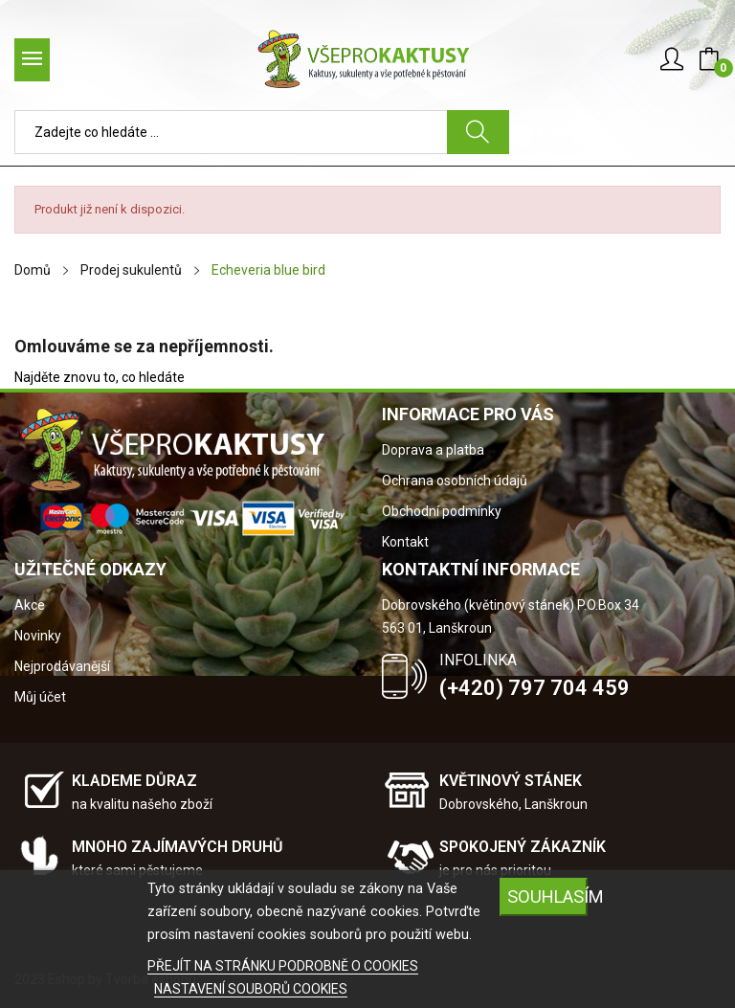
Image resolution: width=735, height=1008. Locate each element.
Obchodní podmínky (441, 511)
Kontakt (405, 541)
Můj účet (40, 697)
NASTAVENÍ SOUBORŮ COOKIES (250, 989)
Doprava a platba (433, 450)
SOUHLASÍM (547, 896)
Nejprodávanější (62, 666)
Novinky (37, 635)
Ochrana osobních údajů (454, 480)
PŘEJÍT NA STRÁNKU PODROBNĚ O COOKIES (282, 966)
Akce (29, 605)
